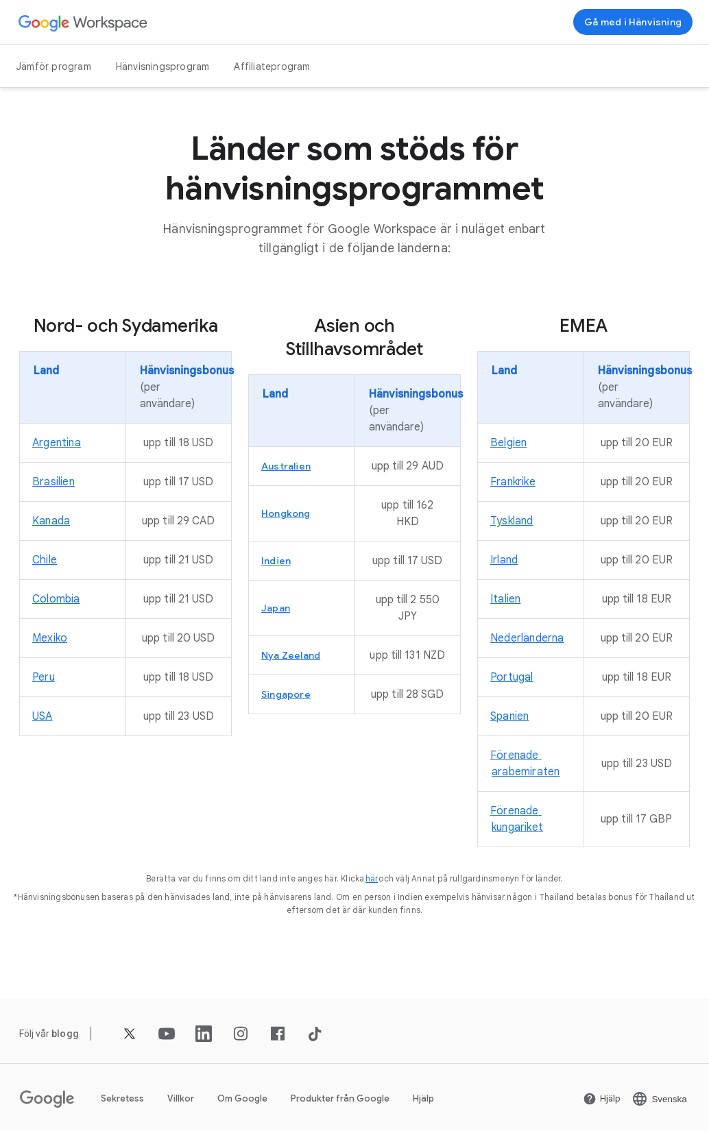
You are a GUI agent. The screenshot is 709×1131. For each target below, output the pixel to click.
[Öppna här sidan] (371, 878)
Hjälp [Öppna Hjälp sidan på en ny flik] (423, 1098)
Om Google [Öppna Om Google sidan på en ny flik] (242, 1098)
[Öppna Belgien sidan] (508, 443)
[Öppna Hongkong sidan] (286, 513)
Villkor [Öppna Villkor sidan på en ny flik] (180, 1098)
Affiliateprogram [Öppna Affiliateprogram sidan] (272, 66)
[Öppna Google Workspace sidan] (83, 22)
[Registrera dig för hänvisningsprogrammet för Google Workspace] (633, 22)
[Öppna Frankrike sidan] (513, 482)
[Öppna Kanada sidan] (51, 521)
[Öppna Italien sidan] (505, 599)
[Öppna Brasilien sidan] (53, 482)
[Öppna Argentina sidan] (56, 443)
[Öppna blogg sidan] (65, 1033)
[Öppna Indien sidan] (276, 561)
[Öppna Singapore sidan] (286, 694)
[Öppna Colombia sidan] (56, 599)
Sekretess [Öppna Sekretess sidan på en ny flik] (122, 1098)
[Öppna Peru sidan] (43, 677)
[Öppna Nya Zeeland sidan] (290, 655)
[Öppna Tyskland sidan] (511, 521)
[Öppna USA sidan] (42, 716)
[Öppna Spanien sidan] (509, 716)
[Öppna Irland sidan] (504, 560)
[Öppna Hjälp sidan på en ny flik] (602, 1099)
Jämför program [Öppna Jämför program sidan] (53, 66)
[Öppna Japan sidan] (275, 608)
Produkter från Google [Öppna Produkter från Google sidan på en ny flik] (340, 1098)
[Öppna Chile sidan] (44, 560)
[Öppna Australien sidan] (286, 466)
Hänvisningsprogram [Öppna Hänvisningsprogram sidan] (163, 66)
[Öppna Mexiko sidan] (49, 638)
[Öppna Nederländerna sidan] (527, 638)
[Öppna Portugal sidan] (511, 677)
